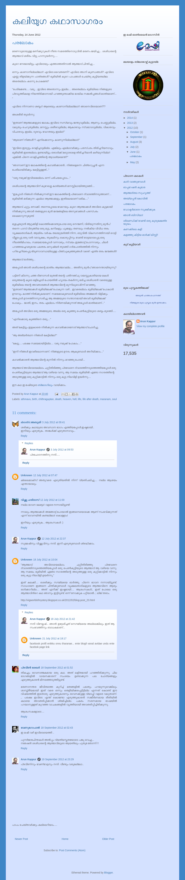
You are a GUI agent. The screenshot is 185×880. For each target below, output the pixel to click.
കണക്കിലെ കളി (132, 229)
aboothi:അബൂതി (31, 422)
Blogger (108, 872)
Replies (29, 443)
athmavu (26, 399)
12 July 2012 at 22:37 (54, 538)
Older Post (108, 838)
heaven (67, 399)
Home (65, 838)
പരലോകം (136, 156)
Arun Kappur (37, 449)
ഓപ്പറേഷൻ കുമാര (134, 187)
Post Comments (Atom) (72, 850)
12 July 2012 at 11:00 (52, 499)
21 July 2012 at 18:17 (54, 638)
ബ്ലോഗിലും (45, 385)
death (58, 399)
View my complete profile (151, 326)
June (133, 151)
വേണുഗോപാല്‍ (30, 727)
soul (114, 399)
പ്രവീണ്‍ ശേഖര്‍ (30, 667)
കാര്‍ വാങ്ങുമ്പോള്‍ (134, 181)
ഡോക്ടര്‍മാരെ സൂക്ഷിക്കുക (139, 209)
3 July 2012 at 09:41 (53, 422)
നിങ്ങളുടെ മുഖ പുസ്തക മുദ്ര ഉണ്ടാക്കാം (148, 303)
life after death (91, 399)
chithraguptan (46, 399)
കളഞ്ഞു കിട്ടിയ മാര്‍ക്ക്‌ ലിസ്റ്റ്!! (140, 234)
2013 (130, 122)
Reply (24, 435)
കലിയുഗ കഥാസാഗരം (57, 20)
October (135, 132)
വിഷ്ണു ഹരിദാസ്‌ (30, 499)
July (132, 146)
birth (34, 399)
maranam (105, 399)
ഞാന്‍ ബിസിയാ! (133, 215)
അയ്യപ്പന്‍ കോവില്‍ (135, 198)
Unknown (26, 475)
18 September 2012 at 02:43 (57, 727)
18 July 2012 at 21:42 (63, 618)
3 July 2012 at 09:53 (62, 449)
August (134, 141)
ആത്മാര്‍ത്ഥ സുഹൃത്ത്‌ (136, 192)
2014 (130, 117)
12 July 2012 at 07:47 (45, 475)
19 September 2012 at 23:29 (58, 759)
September (136, 137)
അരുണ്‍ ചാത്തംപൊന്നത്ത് (148, 295)
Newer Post (21, 838)
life (79, 399)
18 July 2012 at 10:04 (45, 559)
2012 (130, 127)
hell (75, 399)
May (132, 162)
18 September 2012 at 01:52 (57, 667)
